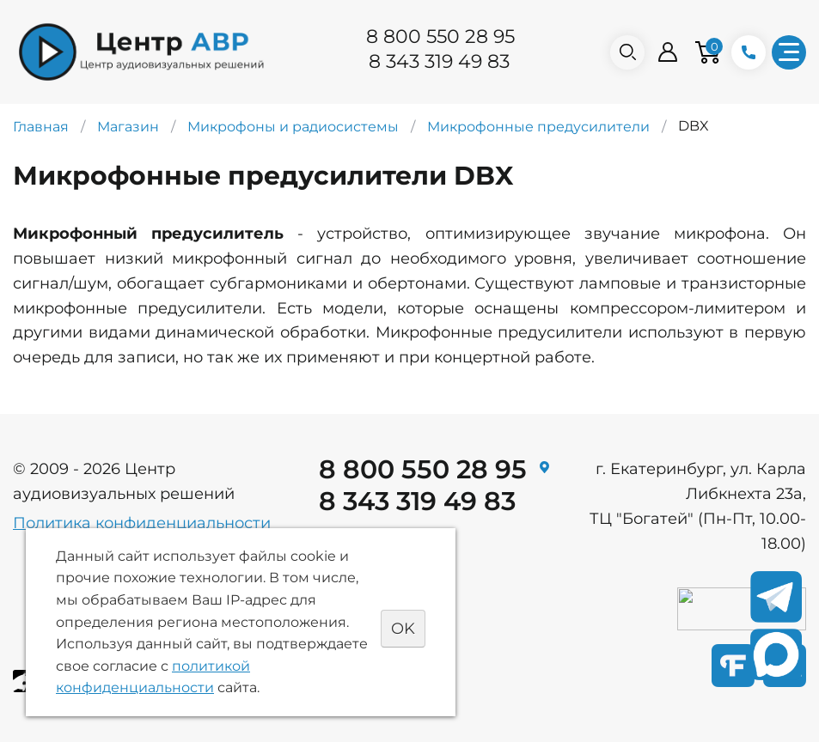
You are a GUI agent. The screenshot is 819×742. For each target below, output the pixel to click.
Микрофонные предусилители (538, 127)
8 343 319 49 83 (439, 61)
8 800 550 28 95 (440, 36)
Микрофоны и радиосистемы (293, 127)
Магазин (128, 127)
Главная (41, 127)
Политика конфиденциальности (142, 523)
